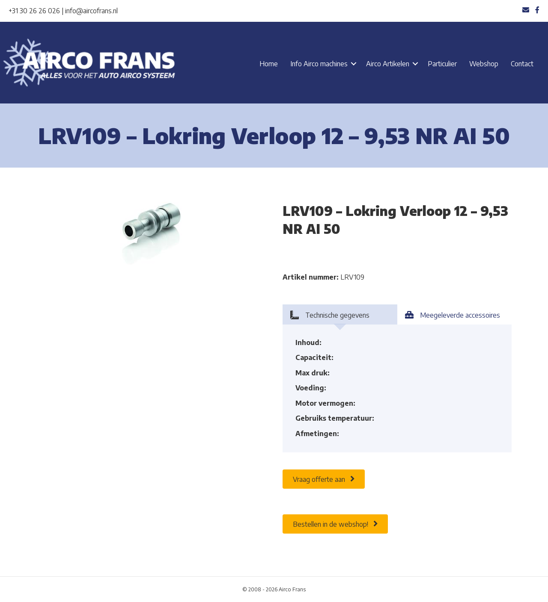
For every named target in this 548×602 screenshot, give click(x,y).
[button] (354, 63)
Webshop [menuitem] (483, 63)
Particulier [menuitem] (442, 63)
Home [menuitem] (268, 63)
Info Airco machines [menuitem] (319, 63)
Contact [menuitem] (522, 63)
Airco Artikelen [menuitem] (387, 63)
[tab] (340, 314)
